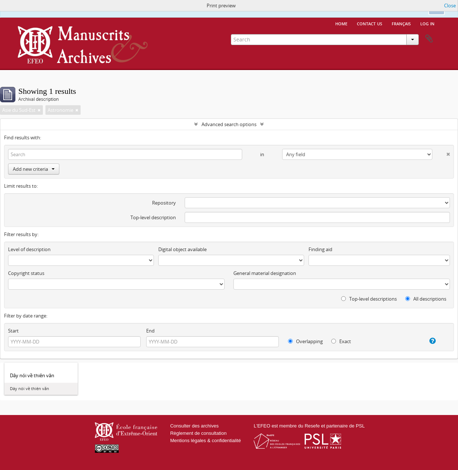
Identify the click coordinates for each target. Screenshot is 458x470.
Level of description (29, 249)
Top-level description (153, 217)
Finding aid (320, 249)
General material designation (264, 273)
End (150, 330)
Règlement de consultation (198, 433)
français (401, 23)
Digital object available (182, 249)
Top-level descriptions (369, 298)
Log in (427, 23)
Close (450, 5)
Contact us (369, 23)
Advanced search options (229, 124)
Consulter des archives (194, 426)
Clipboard (429, 39)
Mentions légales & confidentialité (205, 440)
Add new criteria (34, 169)
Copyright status (26, 273)
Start (13, 330)
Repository (164, 202)
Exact (341, 341)
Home (341, 23)
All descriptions (425, 298)
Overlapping (305, 341)
